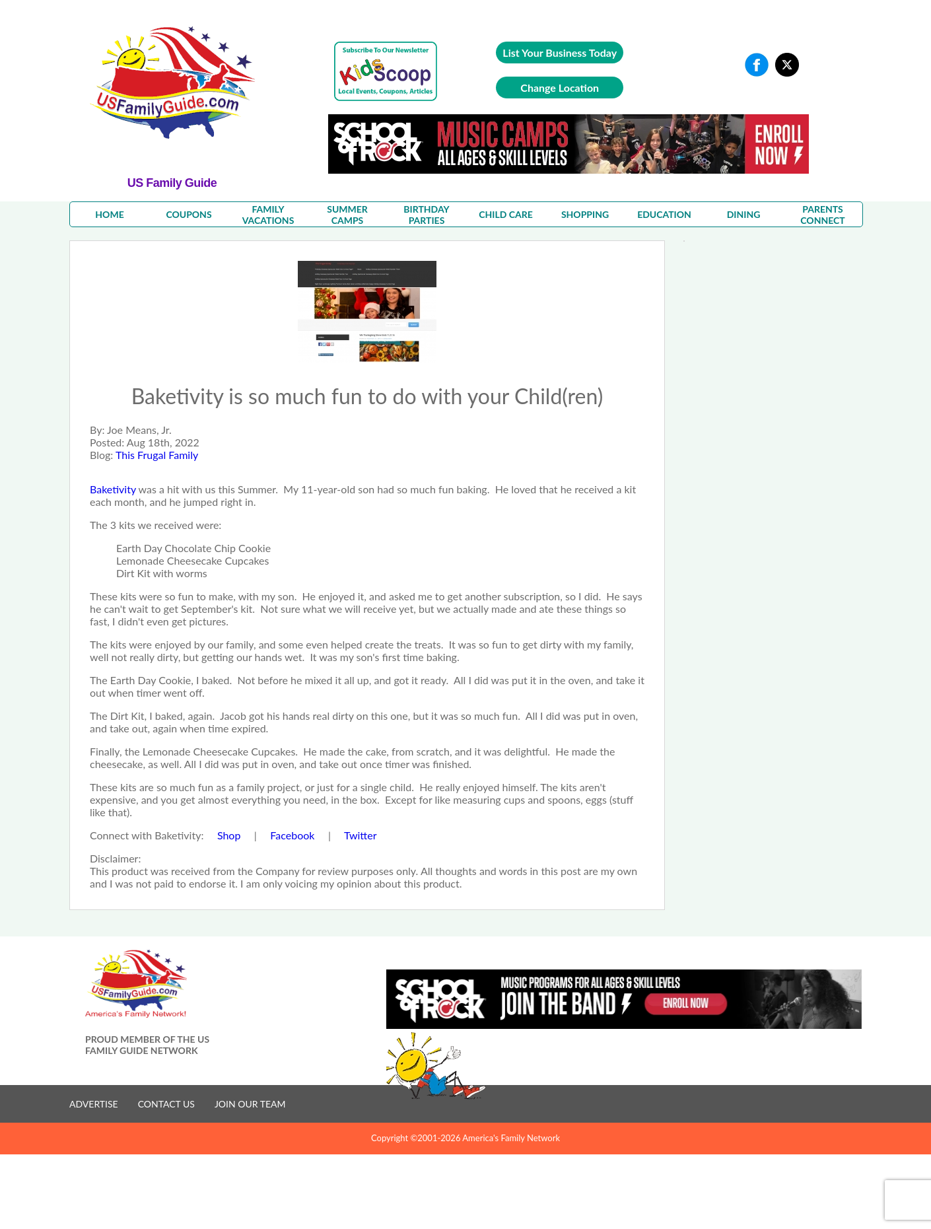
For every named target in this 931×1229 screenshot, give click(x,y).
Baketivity (113, 489)
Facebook (293, 835)
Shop (230, 835)
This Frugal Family (157, 454)
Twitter (360, 835)
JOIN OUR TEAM (250, 1103)
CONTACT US (166, 1103)
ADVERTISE (93, 1103)
